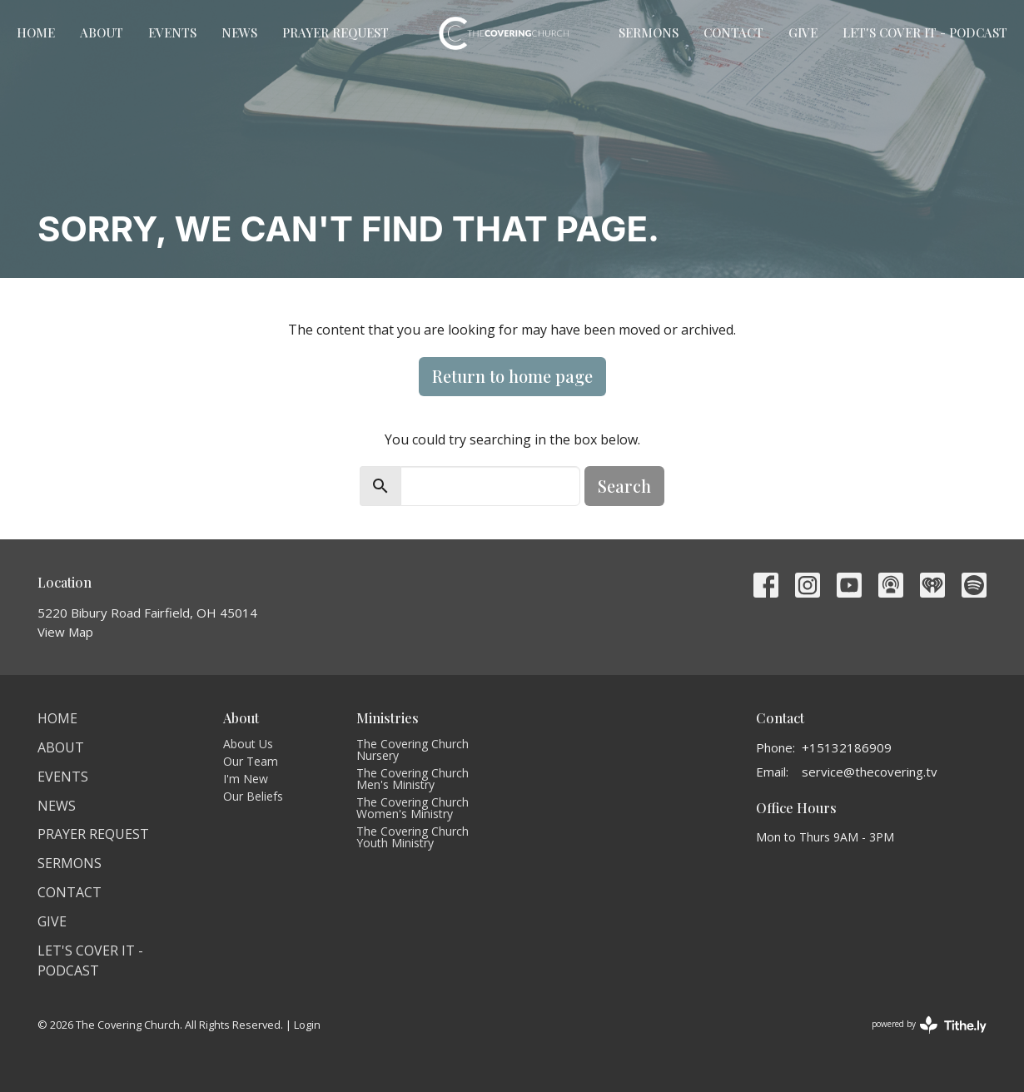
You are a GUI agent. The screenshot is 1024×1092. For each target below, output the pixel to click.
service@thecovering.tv (869, 771)
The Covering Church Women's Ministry (412, 807)
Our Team (250, 761)
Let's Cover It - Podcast (925, 32)
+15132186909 (847, 747)
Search (624, 485)
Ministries (387, 718)
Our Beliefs (253, 796)
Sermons (649, 32)
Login (307, 1024)
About (101, 32)
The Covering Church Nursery (412, 749)
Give (803, 32)
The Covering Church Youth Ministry (412, 837)
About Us (248, 744)
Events (172, 32)
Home (36, 32)
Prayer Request (335, 32)
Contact (733, 32)
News (239, 32)
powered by (929, 1025)
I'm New (245, 779)
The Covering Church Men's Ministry (412, 778)
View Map (65, 631)
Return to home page (512, 376)
